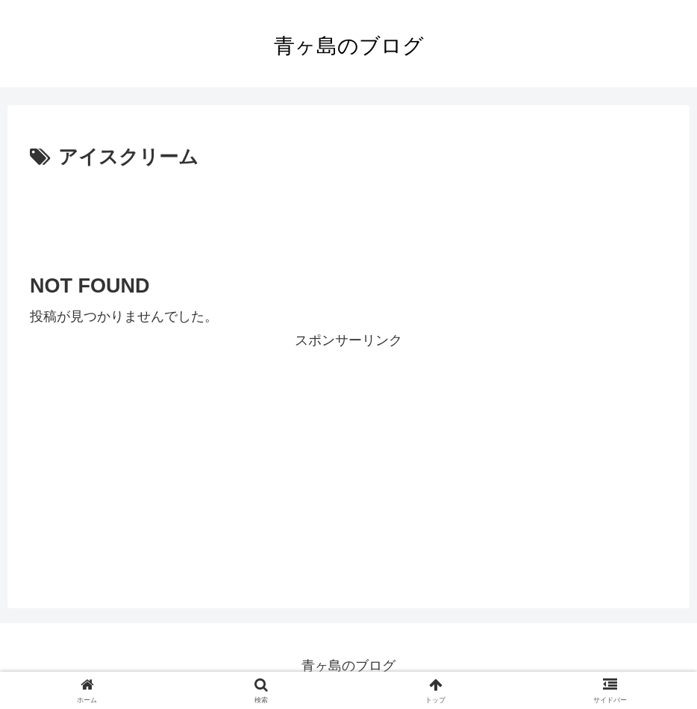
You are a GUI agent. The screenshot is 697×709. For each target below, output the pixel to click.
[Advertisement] (348, 215)
